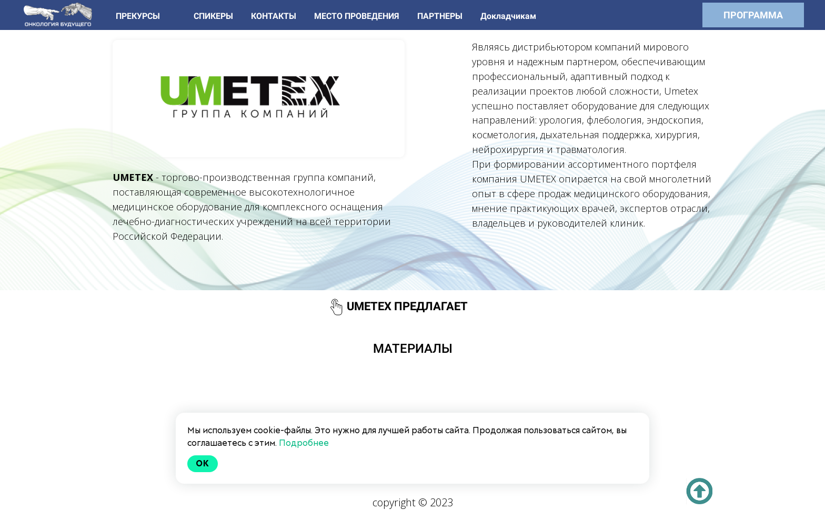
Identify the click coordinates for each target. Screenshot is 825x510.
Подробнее (304, 442)
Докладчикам (508, 16)
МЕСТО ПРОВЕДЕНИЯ (357, 16)
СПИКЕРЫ (214, 16)
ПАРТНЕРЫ (441, 16)
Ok (202, 463)
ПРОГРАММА (753, 15)
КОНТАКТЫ (274, 16)
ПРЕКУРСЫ (139, 16)
